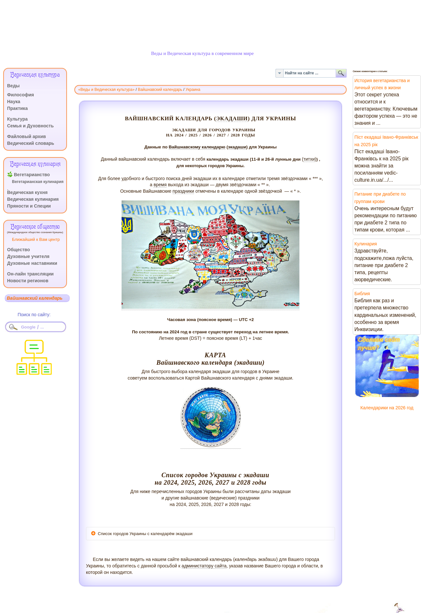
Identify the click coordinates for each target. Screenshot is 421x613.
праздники (183, 191)
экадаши (232, 118)
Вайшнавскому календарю (197, 147)
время (160, 184)
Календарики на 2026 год (387, 407)
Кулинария (365, 243)
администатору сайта (204, 565)
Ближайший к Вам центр (36, 239)
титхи (309, 159)
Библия (362, 293)
